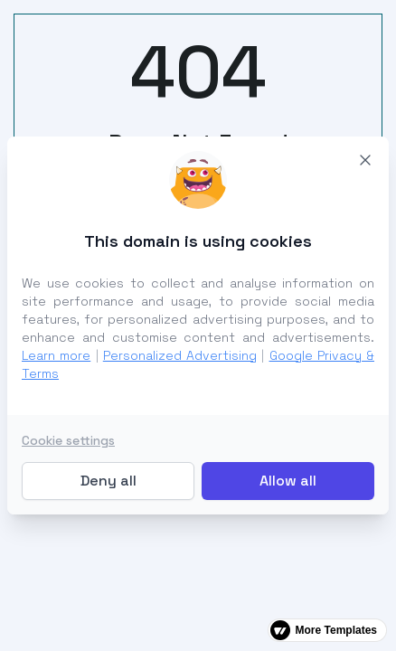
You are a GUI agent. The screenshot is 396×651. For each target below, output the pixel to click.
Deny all (108, 480)
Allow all (287, 480)
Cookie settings (68, 440)
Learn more (56, 355)
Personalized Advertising (180, 355)
